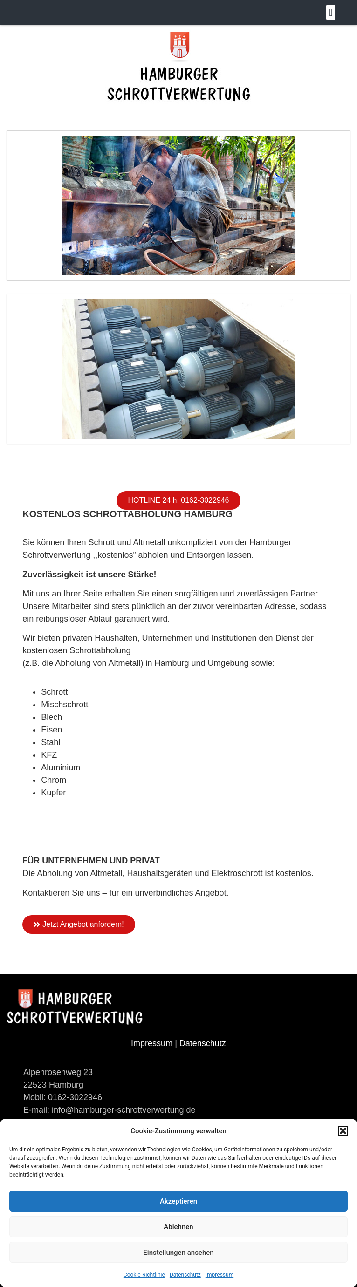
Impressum (219, 1275)
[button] (343, 1131)
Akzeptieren (178, 1201)
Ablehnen (178, 1227)
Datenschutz (185, 1275)
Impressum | (155, 1043)
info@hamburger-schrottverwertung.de (122, 1110)
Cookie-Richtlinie (144, 1275)
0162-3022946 (75, 1097)
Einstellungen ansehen (178, 1252)
